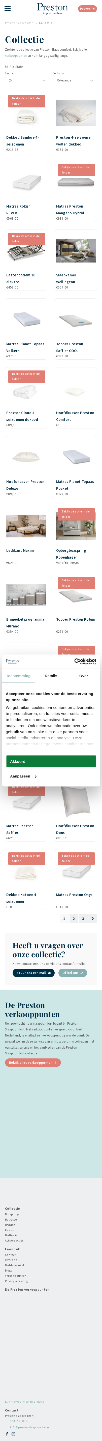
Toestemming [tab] (18, 675)
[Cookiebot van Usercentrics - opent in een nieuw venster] (74, 661)
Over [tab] (83, 675)
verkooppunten (16, 55)
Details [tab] (51, 675)
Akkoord (17, 761)
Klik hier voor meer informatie (24, 1401)
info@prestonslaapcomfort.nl (30, 1427)
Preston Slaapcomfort (19, 23)
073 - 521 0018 (19, 1421)
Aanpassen (23, 776)
